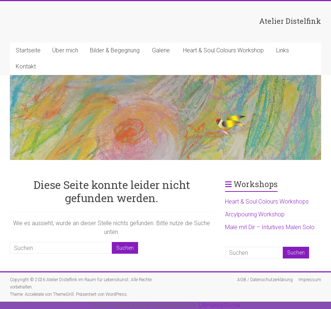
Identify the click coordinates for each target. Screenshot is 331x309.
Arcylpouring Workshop (255, 214)
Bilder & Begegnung (115, 50)
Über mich (65, 50)
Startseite (28, 50)
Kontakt (26, 66)
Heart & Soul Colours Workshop (223, 50)
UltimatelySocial (219, 305)
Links (282, 50)
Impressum (309, 279)
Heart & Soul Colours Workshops (267, 201)
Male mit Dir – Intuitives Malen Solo (270, 227)
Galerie (161, 50)
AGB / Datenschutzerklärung (265, 279)
